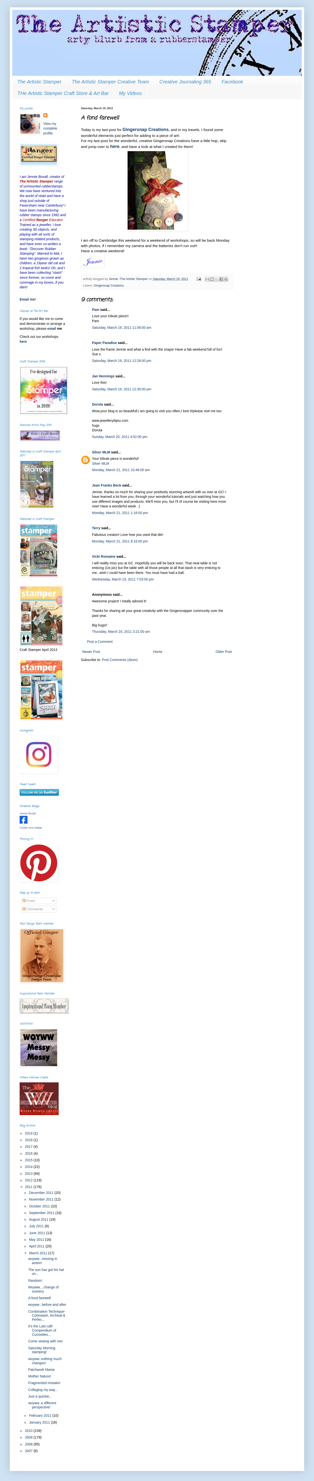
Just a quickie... (40, 1396)
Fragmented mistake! (44, 1383)
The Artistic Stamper (39, 81)
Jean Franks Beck (106, 485)
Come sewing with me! (45, 1341)
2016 (29, 1153)
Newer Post (91, 652)
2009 (29, 1437)
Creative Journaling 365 (185, 81)
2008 (29, 1444)
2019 (29, 1133)
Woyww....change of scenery (43, 1289)
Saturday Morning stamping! (41, 1350)
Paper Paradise (104, 343)
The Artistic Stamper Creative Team (110, 81)
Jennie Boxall (28, 813)
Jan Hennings (103, 376)
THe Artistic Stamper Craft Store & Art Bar (63, 93)
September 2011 (42, 1213)
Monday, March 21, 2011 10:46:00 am (121, 470)
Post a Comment (100, 642)
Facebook (232, 81)
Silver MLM (101, 452)
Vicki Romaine (103, 556)
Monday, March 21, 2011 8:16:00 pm (120, 541)
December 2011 (41, 1193)
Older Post (224, 652)
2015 (29, 1160)
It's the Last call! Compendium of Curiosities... (42, 1330)
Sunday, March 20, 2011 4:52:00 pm (119, 437)
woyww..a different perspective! (42, 1405)
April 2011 (37, 1246)
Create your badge (31, 827)
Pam (95, 310)
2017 (29, 1147)
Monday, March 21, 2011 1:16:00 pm (120, 513)
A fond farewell (39, 1298)
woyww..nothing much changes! (45, 1361)
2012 (29, 1180)
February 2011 (40, 1415)
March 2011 (38, 1253)
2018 (29, 1140)
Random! (35, 1281)
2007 (29, 1451)
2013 (29, 1174)
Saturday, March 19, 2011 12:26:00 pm (121, 361)
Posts (29, 901)
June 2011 (37, 1233)
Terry (96, 528)
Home (157, 652)
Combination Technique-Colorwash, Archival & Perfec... (46, 1315)
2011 (29, 1187)
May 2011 (37, 1240)
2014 (29, 1167)
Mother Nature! (39, 1376)
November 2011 (41, 1199)
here (114, 146)
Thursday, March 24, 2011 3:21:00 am (121, 632)
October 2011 (40, 1206)
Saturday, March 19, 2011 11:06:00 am (121, 328)
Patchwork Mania (41, 1370)
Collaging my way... (43, 1390)
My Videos (130, 93)
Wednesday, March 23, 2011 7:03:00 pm (123, 579)
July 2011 (37, 1226)
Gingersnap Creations (145, 129)
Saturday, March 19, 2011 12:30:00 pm (121, 389)
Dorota (97, 404)
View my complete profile (50, 128)
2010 (29, 1431)
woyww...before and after (47, 1305)
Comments (33, 909)
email (52, 329)
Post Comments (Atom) (120, 660)
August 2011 (39, 1219)
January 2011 (40, 1422)
